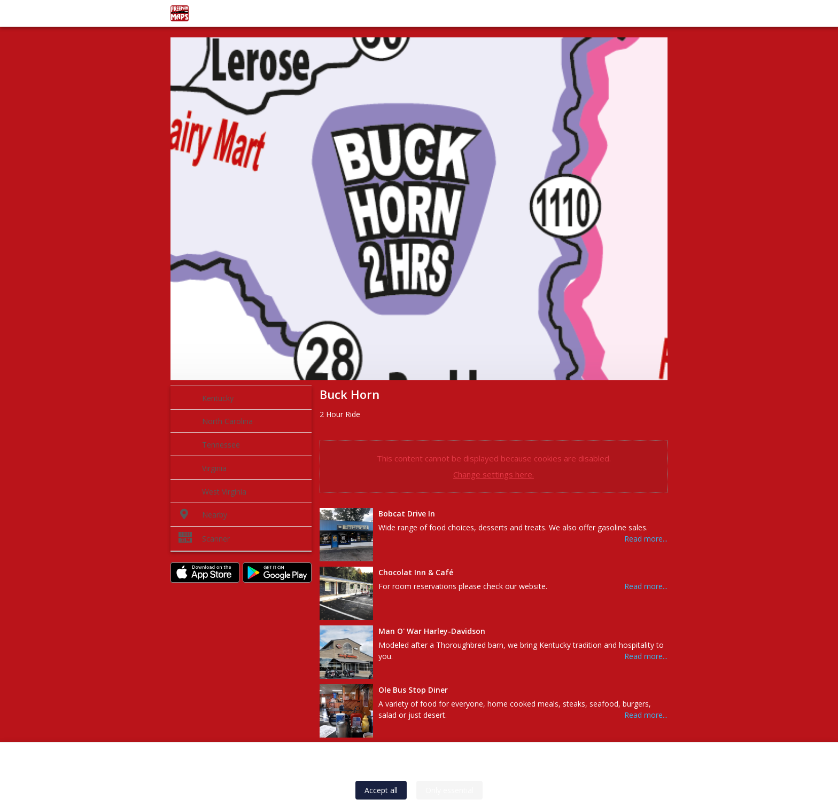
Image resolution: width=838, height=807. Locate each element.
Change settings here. (493, 474)
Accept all (381, 790)
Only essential (449, 790)
